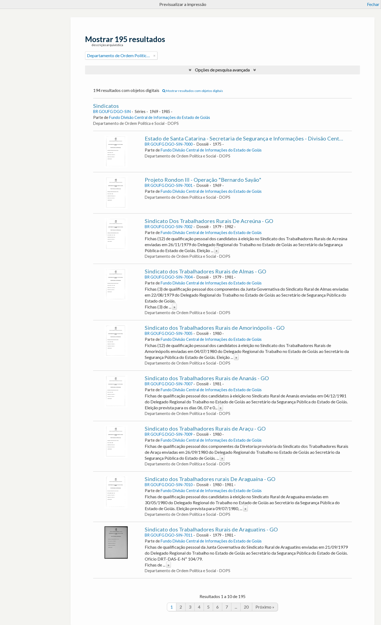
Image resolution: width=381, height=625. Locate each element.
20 (246, 606)
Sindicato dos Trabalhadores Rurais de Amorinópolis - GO (215, 327)
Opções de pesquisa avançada (222, 69)
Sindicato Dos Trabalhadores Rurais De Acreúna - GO (209, 221)
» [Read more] (216, 250)
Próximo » (264, 606)
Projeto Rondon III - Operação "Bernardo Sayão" (203, 179)
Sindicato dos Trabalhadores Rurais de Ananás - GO (207, 378)
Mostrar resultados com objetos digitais (192, 91)
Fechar (373, 4)
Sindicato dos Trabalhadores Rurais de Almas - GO (205, 271)
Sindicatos (106, 105)
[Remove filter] (154, 56)
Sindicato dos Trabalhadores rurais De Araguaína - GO (210, 479)
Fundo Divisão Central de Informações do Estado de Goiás (159, 117)
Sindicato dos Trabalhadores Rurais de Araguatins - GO (211, 529)
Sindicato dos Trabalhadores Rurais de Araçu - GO (205, 428)
